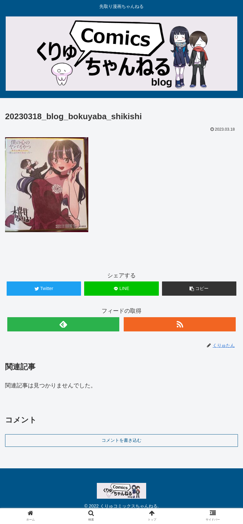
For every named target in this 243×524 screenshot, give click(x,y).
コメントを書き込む (121, 440)
